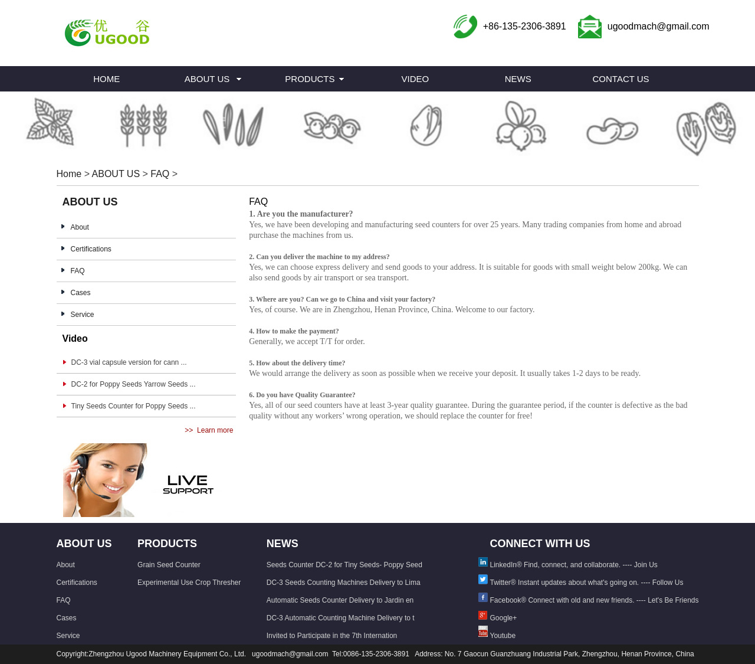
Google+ (503, 618)
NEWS (518, 79)
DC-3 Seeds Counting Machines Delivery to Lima (344, 582)
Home (69, 174)
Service (82, 314)
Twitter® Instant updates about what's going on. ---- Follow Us (587, 582)
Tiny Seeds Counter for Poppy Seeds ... (133, 406)
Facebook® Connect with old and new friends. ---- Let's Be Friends (594, 600)
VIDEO (415, 79)
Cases (81, 293)
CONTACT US (621, 79)
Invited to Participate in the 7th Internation (332, 636)
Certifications (91, 249)
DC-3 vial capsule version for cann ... (129, 362)
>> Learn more (209, 430)
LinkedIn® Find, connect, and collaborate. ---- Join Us (574, 565)
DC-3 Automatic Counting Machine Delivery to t (341, 618)
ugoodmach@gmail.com (659, 26)
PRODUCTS (309, 79)
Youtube (503, 636)
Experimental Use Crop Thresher (189, 582)
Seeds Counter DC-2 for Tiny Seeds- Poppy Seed (344, 565)
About (80, 227)
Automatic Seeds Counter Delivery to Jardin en (340, 600)
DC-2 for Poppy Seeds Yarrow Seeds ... (133, 384)
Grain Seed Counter (169, 565)
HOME (106, 79)
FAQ (159, 174)
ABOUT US (207, 79)
